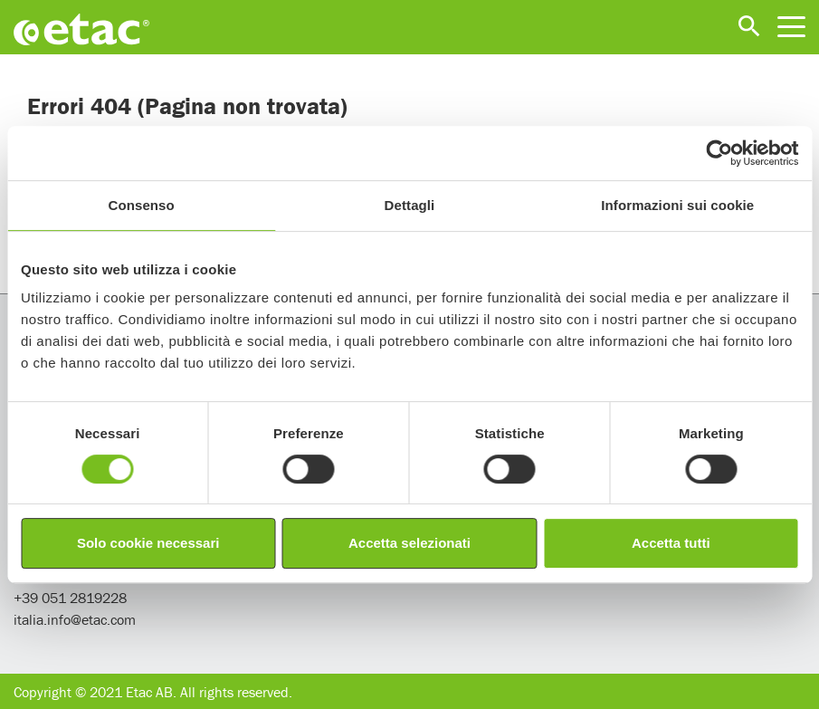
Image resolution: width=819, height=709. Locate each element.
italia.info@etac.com (75, 619)
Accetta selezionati (409, 543)
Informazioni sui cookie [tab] (677, 205)
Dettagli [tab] (410, 205)
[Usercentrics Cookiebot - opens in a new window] (719, 153)
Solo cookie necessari (148, 543)
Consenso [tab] (142, 205)
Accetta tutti (671, 543)
